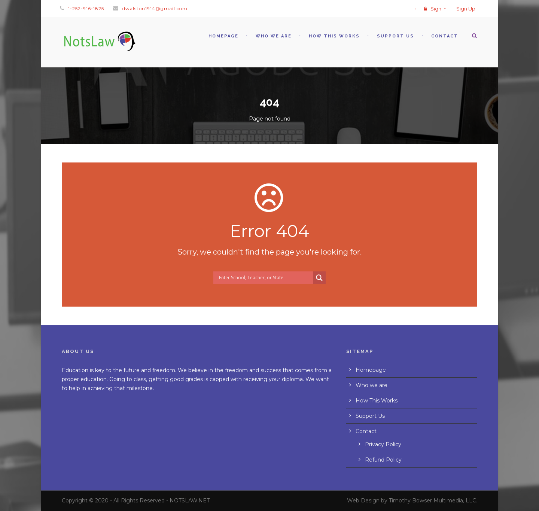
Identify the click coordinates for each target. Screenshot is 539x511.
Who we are (274, 36)
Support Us (395, 36)
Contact (444, 36)
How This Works (334, 36)
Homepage (223, 36)
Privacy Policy (383, 444)
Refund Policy (383, 459)
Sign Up (465, 9)
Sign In (438, 9)
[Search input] (265, 277)
